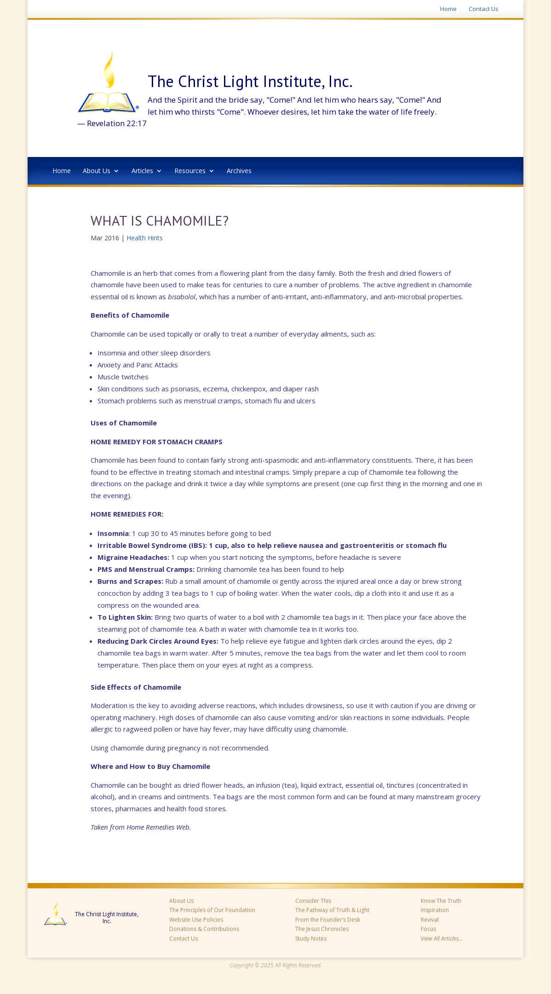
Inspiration (435, 910)
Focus (428, 929)
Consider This (313, 901)
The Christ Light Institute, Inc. (106, 917)
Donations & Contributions (204, 929)
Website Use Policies (196, 920)
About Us (96, 171)
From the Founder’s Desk (327, 920)
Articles (142, 171)
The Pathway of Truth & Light (332, 910)
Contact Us (484, 9)
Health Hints (144, 237)
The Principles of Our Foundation (212, 910)
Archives (239, 171)
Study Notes (311, 938)
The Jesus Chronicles (322, 929)
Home (448, 9)
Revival (430, 920)
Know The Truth (441, 901)
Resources (190, 171)
